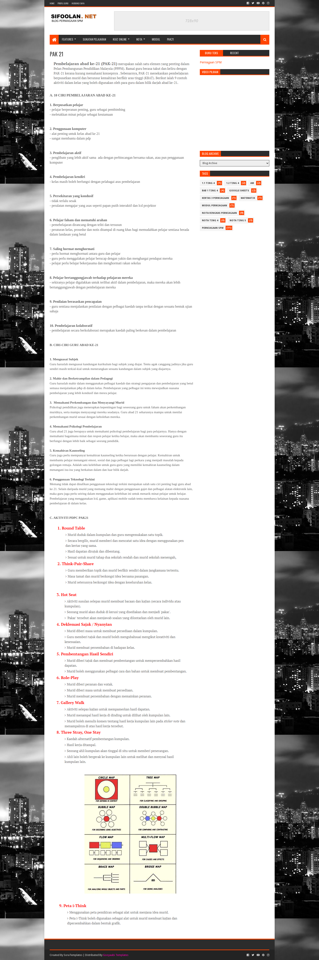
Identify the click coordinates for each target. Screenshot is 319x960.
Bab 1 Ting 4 (210, 190)
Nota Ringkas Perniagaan (219, 213)
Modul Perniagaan (214, 205)
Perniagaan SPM (211, 62)
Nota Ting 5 (238, 220)
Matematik (248, 198)
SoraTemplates (73, 955)
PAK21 (170, 39)
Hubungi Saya (78, 3)
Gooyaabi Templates (115, 955)
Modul (156, 39)
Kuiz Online (120, 39)
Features (67, 39)
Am (252, 183)
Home (52, 3)
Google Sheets (239, 190)
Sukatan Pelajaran (94, 39)
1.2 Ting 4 (232, 183)
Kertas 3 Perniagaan (215, 198)
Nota (139, 39)
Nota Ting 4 (210, 220)
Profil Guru (63, 3)
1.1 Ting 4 (208, 183)
